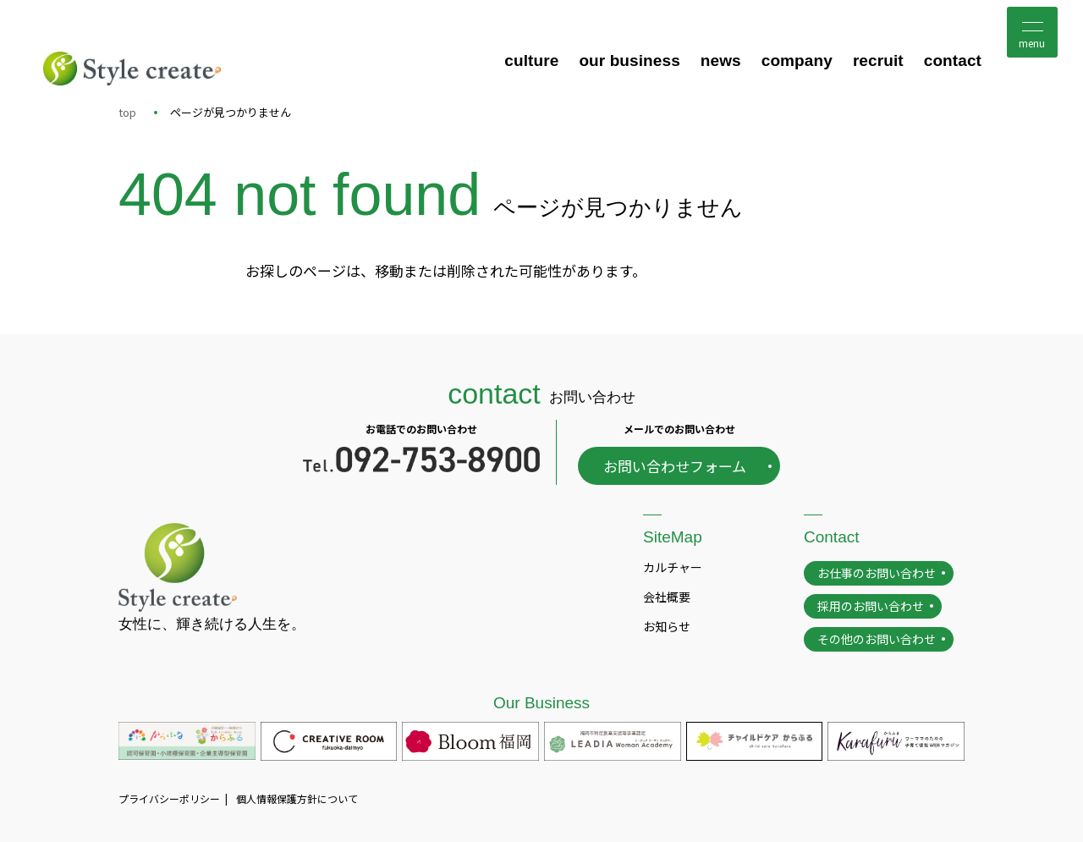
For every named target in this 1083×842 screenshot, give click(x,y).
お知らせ (666, 626)
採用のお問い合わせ (870, 605)
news (721, 60)
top (127, 112)
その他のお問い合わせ (876, 638)
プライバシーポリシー (169, 798)
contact (952, 60)
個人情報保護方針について (297, 798)
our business (629, 60)
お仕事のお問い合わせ (876, 572)
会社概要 (666, 596)
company (797, 60)
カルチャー (672, 567)
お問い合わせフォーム (674, 465)
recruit (878, 60)
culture (531, 60)
